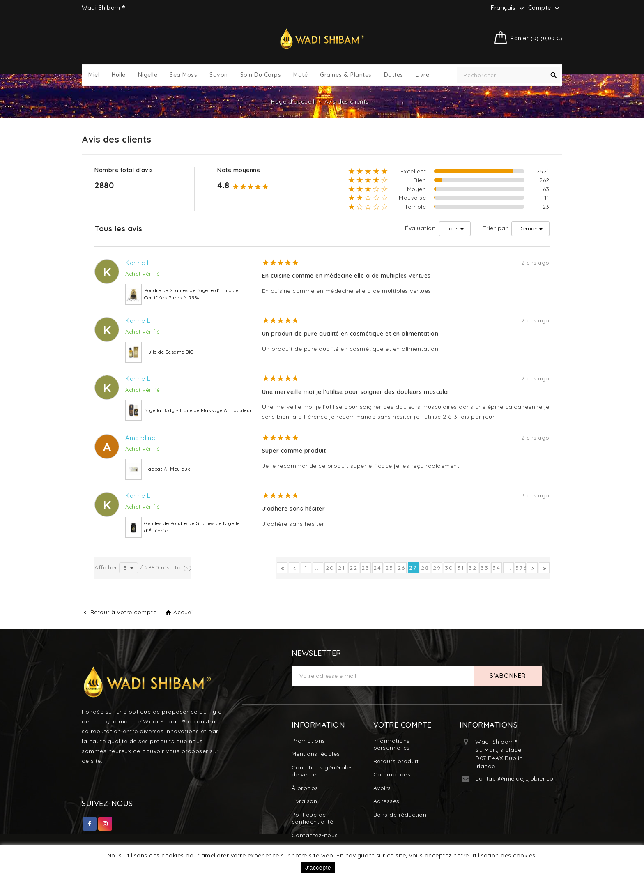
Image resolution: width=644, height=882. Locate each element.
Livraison (304, 801)
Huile (119, 74)
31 (461, 567)
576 (520, 567)
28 (425, 567)
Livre (423, 74)
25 (389, 567)
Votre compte (402, 725)
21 (341, 567)
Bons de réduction (400, 814)
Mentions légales (316, 754)
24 (377, 567)
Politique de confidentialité (313, 818)
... (318, 567)
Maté (300, 74)
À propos (305, 788)
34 (496, 567)
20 (330, 567)
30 (449, 567)
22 (354, 567)
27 (413, 567)
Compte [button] (544, 8)
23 (365, 567)
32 (473, 567)
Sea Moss (183, 74)
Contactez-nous (315, 835)
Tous (452, 228)
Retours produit (396, 761)
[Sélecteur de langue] (508, 8)
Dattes (393, 74)
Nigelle (148, 74)
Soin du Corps (260, 74)
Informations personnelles (391, 744)
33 (485, 567)
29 (437, 567)
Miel (93, 74)
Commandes (392, 774)
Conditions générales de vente (322, 771)
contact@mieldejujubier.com (517, 778)
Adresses (386, 801)
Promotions (308, 740)
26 (401, 567)
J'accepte (318, 867)
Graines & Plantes (346, 74)
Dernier (528, 228)
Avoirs (382, 788)
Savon (218, 74)
